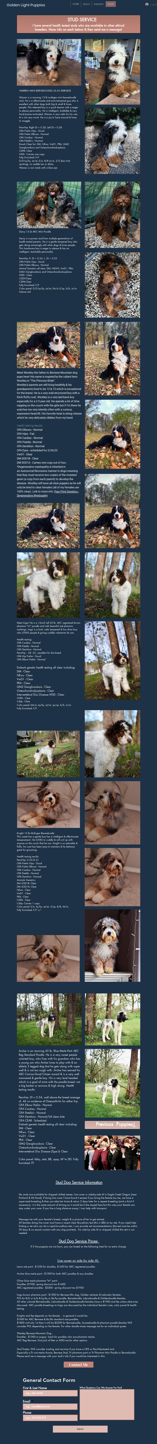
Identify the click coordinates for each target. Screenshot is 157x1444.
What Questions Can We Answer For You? (101, 1388)
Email (26, 1401)
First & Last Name (35, 1388)
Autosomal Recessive (34, 471)
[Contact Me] (78, 1365)
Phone (27, 1412)
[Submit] (80, 1429)
